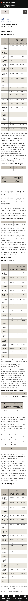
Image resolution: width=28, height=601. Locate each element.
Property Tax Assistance (6, 21)
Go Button (25, 12)
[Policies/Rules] (19, 598)
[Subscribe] (14, 597)
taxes (6, 19)
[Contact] (3, 597)
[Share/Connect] (8, 598)
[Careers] (25, 597)
